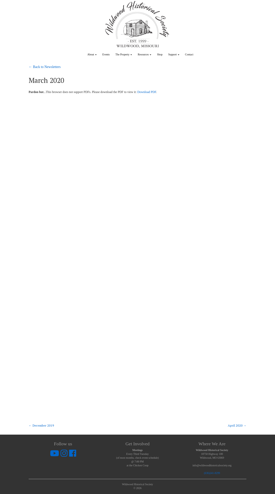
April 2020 (237, 425)
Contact (189, 54)
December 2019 (41, 425)
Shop (160, 54)
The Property (123, 54)
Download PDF (146, 92)
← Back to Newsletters (45, 67)
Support (173, 54)
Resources (144, 54)
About (92, 54)
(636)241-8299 (212, 473)
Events (106, 54)
